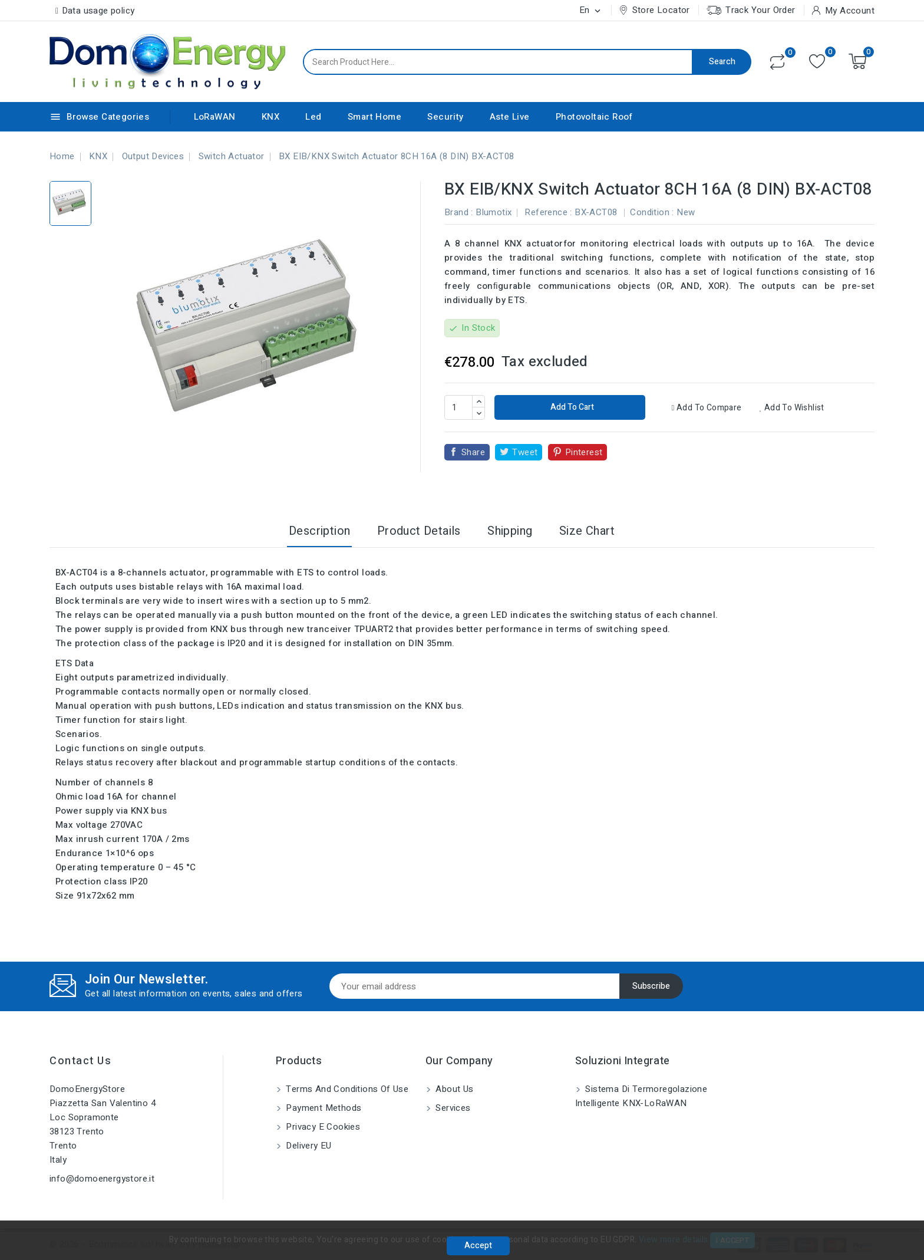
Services (452, 1107)
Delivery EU (307, 1145)
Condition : (652, 212)
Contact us (80, 1061)
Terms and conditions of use (345, 1089)
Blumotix (494, 212)
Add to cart (571, 407)
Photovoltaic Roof (594, 116)
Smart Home (374, 116)
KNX (270, 116)
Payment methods (322, 1107)
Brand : (458, 212)
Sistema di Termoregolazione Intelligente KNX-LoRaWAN (641, 1096)
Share (473, 452)
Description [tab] (319, 530)
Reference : (548, 212)
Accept (478, 1245)
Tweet (524, 452)
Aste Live (510, 116)
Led (313, 116)
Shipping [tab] (509, 530)
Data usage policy (98, 10)
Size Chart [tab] (587, 530)
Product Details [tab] (419, 530)
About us (453, 1089)
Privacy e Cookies (321, 1126)
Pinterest (584, 452)
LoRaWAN (215, 116)
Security (445, 116)
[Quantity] (458, 407)
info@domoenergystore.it (102, 1178)
